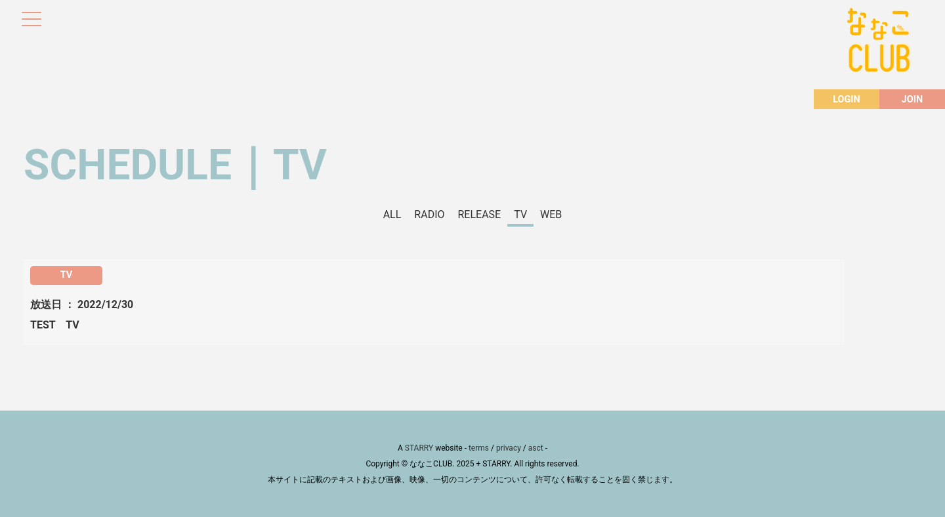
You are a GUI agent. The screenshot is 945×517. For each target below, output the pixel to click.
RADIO (429, 214)
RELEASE (479, 214)
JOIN (912, 99)
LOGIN (846, 99)
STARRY (419, 448)
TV (520, 214)
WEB (551, 214)
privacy (508, 448)
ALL (392, 214)
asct (535, 448)
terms (479, 448)
